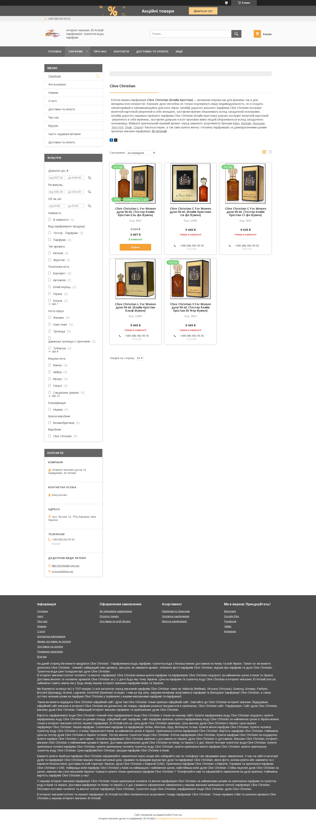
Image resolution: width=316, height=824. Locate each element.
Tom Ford (117, 127)
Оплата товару (109, 616)
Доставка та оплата (152, 51)
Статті (52, 101)
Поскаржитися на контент (170, 818)
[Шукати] (236, 34)
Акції (179, 51)
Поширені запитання (50, 651)
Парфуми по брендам (176, 611)
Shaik (128, 127)
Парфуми (76, 51)
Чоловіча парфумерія (175, 616)
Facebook (230, 621)
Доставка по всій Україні (115, 621)
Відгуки (53, 125)
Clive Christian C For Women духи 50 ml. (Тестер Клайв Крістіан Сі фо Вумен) (245, 212)
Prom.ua (177, 815)
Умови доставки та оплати (54, 641)
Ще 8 (55, 351)
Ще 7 (55, 303)
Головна (54, 51)
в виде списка (270, 153)
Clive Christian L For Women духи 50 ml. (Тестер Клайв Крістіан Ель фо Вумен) (135, 212)
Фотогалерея (57, 84)
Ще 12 (56, 395)
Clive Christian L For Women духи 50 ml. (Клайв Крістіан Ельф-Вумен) (135, 307)
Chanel (138, 127)
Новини (53, 92)
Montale (246, 123)
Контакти (121, 51)
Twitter (227, 626)
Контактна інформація (51, 636)
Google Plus (231, 616)
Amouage (259, 123)
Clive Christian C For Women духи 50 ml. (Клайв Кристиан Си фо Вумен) (190, 212)
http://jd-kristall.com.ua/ (65, 565)
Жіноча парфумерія (174, 621)
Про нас (100, 51)
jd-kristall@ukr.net (62, 571)
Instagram (230, 631)
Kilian (236, 123)
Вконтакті (230, 611)
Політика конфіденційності (202, 818)
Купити (135, 247)
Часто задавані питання (64, 134)
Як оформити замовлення (116, 611)
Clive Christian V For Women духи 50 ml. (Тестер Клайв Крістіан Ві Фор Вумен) (190, 307)
